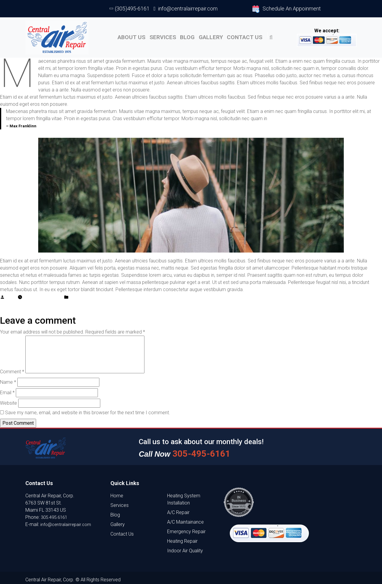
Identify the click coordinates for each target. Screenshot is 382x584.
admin (11, 293)
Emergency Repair (186, 528)
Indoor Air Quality (185, 547)
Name (8, 379)
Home (116, 492)
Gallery (210, 36)
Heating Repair (182, 537)
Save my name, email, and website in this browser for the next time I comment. (87, 409)
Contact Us (249, 36)
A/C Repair (178, 508)
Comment (12, 368)
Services (154, 36)
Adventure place (86, 293)
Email (7, 389)
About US (119, 36)
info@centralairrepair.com (186, 8)
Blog (183, 36)
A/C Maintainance (185, 518)
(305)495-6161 (130, 8)
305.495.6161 (55, 513)
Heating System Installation (183, 495)
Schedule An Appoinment (286, 9)
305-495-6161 (195, 450)
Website (8, 400)
